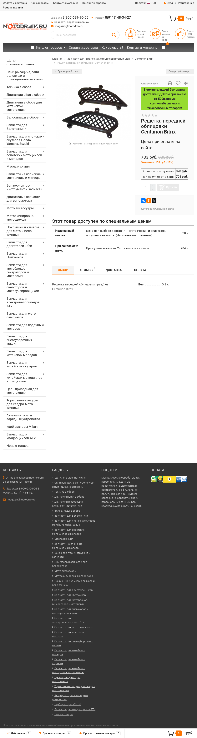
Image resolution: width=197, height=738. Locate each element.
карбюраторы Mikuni (22, 427)
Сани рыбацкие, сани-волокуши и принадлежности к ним (25, 75)
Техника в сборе (19, 87)
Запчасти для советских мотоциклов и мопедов (24, 155)
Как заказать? (40, 2)
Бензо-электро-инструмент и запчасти (24, 187)
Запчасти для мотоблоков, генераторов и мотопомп (18, 270)
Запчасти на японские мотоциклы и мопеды (24, 176)
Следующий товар (180, 71)
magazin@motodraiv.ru (69, 26)
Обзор (63, 270)
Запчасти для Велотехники (17, 127)
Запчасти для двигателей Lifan (19, 244)
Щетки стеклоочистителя (20, 62)
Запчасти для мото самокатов (21, 315)
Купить (171, 187)
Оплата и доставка (15, 2)
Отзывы (87, 269)
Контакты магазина (65, 2)
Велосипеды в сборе (22, 117)
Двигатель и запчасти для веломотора (23, 198)
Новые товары (18, 446)
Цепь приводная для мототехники (22, 390)
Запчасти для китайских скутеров (22, 364)
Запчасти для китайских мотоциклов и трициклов (24, 377)
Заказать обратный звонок (71, 21)
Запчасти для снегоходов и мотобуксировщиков (23, 287)
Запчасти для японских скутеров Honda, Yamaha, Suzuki (24, 140)
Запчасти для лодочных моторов (25, 326)
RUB (145, 2)
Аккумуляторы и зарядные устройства (23, 417)
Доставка (114, 270)
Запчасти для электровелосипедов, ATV (23, 302)
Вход (168, 2)
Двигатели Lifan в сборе (25, 95)
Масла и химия (18, 166)
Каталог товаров (46, 47)
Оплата (140, 270)
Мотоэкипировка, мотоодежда (20, 217)
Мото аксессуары (20, 208)
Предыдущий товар (67, 71)
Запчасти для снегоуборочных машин (19, 339)
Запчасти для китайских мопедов (22, 353)
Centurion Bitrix (164, 208)
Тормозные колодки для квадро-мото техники (22, 403)
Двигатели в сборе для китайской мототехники (24, 106)
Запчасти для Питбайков (17, 255)
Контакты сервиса (94, 2)
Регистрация (186, 2)
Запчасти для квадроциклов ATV (21, 436)
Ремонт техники (13, 7)
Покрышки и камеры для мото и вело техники (23, 230)
